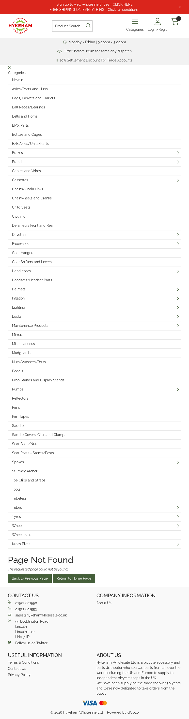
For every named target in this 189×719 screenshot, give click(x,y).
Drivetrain (19, 235)
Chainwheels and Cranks (32, 198)
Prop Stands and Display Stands (38, 380)
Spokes (18, 462)
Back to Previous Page (30, 578)
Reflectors (20, 398)
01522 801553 (22, 609)
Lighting (18, 307)
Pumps (17, 389)
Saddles (18, 426)
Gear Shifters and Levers (32, 262)
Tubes (17, 507)
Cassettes (20, 180)
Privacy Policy (19, 675)
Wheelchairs (22, 535)
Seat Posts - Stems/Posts (33, 453)
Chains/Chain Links (27, 189)
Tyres (16, 517)
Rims (16, 407)
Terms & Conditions (23, 662)
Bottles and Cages (27, 134)
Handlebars (21, 271)
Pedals (17, 371)
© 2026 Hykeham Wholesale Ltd (76, 712)
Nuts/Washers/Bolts (29, 362)
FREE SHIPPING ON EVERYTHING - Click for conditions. (94, 10)
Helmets (19, 289)
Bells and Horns (24, 116)
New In (17, 80)
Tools (16, 489)
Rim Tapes (20, 417)
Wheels (18, 526)
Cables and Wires (26, 171)
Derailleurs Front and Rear (33, 225)
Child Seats (21, 207)
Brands (17, 162)
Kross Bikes (21, 544)
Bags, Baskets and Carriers (33, 98)
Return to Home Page (74, 578)
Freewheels (21, 244)
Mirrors (17, 335)
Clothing (19, 216)
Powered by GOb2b (123, 712)
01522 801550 (22, 602)
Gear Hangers (23, 253)
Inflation (18, 298)
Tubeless (19, 498)
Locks (16, 316)
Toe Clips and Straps (29, 480)
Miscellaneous (23, 344)
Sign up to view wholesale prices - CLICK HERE (95, 4)
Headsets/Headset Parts (32, 280)
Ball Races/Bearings (28, 107)
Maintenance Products (30, 326)
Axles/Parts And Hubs (30, 89)
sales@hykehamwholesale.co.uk (37, 615)
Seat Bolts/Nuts (25, 444)
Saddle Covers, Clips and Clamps (39, 435)
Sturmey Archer (24, 471)
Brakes (17, 153)
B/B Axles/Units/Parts (30, 144)
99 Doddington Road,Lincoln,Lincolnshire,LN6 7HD (28, 629)
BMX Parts (20, 125)
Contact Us (17, 669)
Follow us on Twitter (27, 643)
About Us (103, 603)
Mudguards (21, 353)
